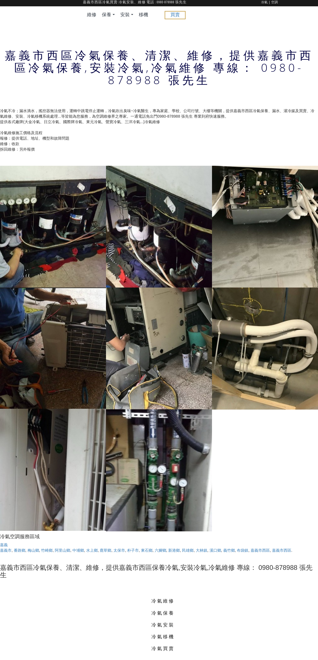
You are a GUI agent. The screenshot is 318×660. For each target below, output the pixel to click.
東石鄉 (147, 550)
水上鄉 (92, 550)
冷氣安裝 (163, 625)
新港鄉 (174, 550)
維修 (91, 15)
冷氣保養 (163, 613)
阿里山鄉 (62, 550)
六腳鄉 (160, 550)
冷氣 (264, 2)
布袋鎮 (242, 550)
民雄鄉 (188, 550)
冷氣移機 (163, 636)
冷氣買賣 (163, 648)
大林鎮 (201, 550)
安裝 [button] (126, 15)
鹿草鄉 (105, 550)
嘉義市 (6, 550)
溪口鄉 (215, 550)
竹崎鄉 (47, 550)
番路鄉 (19, 550)
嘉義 (4, 545)
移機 (143, 15)
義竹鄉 (229, 550)
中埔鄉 (78, 550)
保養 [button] (108, 15)
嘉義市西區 (260, 550)
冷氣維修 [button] (163, 601)
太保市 (119, 550)
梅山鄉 (33, 550)
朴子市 (133, 550)
